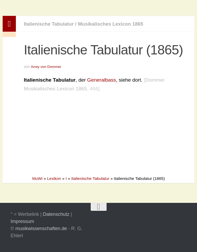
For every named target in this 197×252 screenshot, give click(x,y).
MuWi (37, 178)
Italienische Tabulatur (50, 24)
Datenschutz (56, 214)
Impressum (22, 221)
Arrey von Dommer (46, 66)
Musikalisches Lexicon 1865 (114, 24)
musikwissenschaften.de (41, 228)
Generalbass (101, 79)
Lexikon (54, 178)
